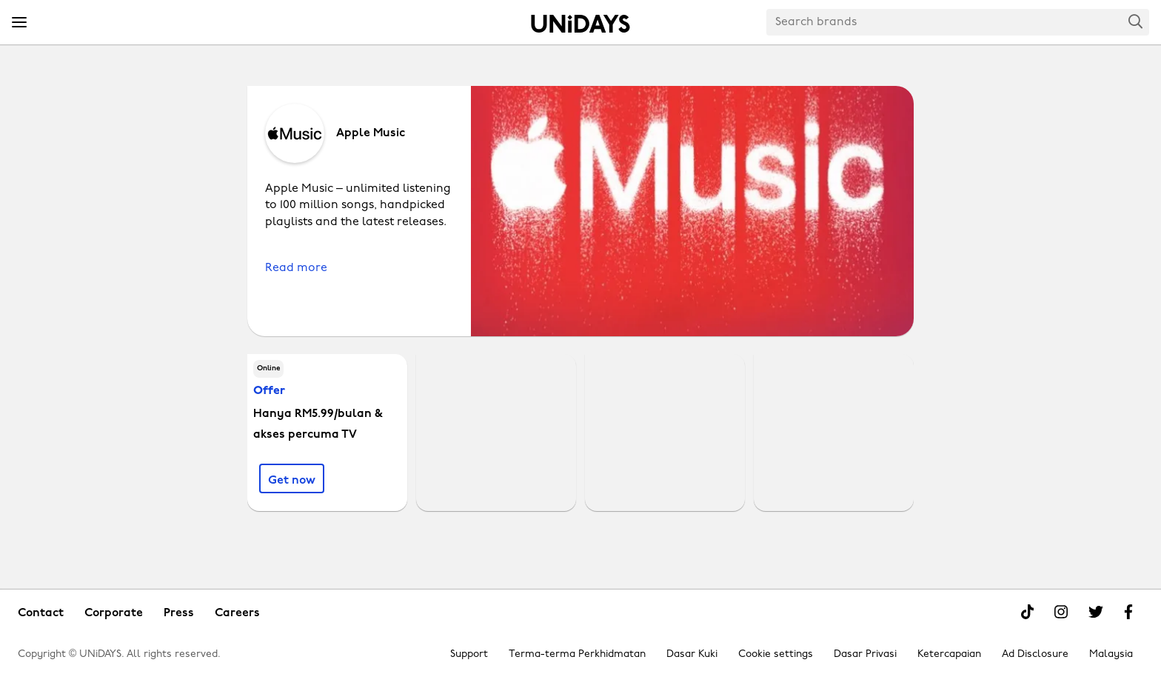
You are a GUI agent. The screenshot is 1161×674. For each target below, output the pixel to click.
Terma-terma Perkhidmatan (577, 654)
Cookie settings (775, 654)
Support (469, 654)
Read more (296, 268)
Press (179, 613)
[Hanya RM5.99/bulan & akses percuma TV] (291, 478)
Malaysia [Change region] (1111, 654)
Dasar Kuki (691, 654)
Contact (41, 613)
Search (1136, 21)
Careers (237, 613)
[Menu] (19, 23)
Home (580, 24)
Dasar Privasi (865, 654)
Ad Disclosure (1035, 654)
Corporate (113, 613)
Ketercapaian (949, 654)
